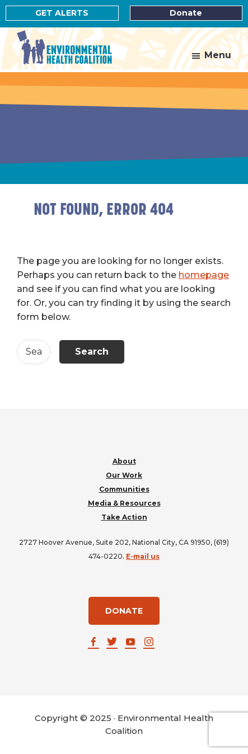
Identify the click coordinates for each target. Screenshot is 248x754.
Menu (217, 55)
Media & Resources (124, 503)
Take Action (124, 517)
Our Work (124, 475)
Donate (186, 13)
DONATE (124, 611)
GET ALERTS (61, 13)
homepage (204, 275)
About (124, 461)
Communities (124, 489)
